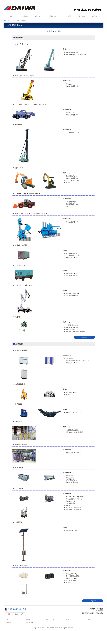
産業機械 (58, 31)
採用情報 (82, 16)
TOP (10, 16)
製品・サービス (39, 16)
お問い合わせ (96, 16)
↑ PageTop (84, 337)
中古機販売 (67, 16)
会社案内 (25, 16)
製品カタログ (53, 16)
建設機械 (49, 31)
